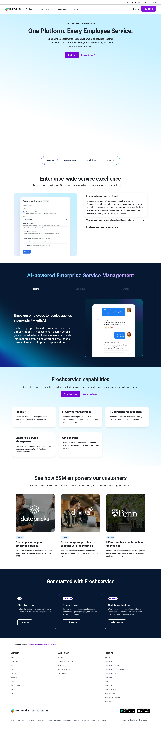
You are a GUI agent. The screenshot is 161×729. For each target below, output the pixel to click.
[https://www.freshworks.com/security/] (76, 720)
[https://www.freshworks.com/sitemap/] (104, 720)
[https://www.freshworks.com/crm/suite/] (110, 689)
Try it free (148, 9)
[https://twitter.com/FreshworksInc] (33, 711)
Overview (50, 160)
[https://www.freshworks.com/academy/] (66, 661)
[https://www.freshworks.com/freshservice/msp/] (112, 665)
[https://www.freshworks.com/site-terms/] (31, 720)
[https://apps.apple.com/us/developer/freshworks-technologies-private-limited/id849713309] (143, 711)
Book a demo (88, 55)
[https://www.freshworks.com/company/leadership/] (14, 661)
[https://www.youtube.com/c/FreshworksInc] (47, 711)
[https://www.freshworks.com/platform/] (112, 697)
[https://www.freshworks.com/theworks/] (17, 685)
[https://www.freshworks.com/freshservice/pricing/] (75, 9)
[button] (115, 196)
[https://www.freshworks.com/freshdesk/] (108, 677)
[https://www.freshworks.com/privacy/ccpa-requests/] (59, 720)
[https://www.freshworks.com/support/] (60, 657)
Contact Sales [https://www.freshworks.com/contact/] (141, 2)
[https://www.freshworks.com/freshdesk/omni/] (110, 673)
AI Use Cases (70, 160)
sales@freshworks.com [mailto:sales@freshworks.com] (47, 644)
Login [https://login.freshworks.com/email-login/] (152, 2)
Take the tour (117, 622)
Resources (110, 160)
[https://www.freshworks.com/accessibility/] (85, 720)
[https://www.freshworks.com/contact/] (13, 693)
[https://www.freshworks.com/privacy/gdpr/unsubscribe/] (95, 720)
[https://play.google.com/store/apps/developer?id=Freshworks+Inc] (127, 711)
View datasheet (70, 394)
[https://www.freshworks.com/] (13, 9)
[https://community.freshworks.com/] (62, 673)
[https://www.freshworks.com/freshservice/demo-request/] (136, 9)
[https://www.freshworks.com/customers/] (14, 673)
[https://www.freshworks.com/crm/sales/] (108, 685)
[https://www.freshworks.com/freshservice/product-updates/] (109, 657)
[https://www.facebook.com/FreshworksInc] (42, 711)
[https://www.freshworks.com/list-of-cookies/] (41, 720)
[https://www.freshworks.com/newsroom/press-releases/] (14, 689)
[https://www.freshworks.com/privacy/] (21, 720)
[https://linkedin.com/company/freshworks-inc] (37, 711)
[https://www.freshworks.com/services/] (61, 665)
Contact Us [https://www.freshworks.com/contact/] (33, 644)
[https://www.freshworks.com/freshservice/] (109, 661)
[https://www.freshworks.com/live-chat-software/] (108, 681)
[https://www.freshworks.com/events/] (13, 681)
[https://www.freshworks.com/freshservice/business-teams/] (116, 669)
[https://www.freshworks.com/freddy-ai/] (108, 701)
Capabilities (91, 160)
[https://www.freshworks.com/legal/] (12, 720)
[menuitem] (130, 2)
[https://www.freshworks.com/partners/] (14, 677)
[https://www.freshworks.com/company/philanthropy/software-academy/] (64, 669)
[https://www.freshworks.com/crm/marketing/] (110, 693)
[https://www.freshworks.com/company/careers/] (13, 669)
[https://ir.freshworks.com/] (14, 665)
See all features (91, 394)
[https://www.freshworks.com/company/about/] (13, 657)
